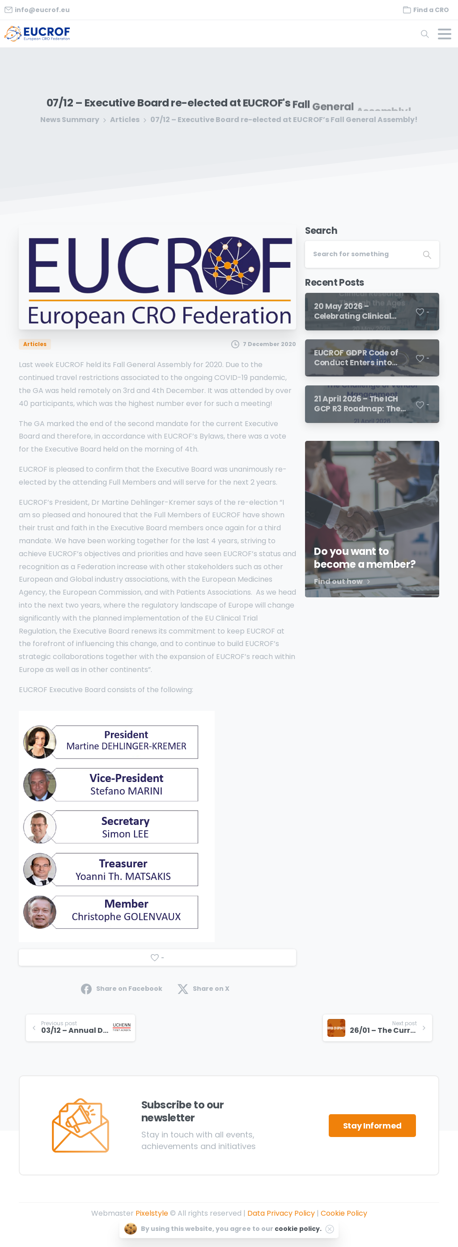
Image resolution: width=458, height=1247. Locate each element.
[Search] (360, 254)
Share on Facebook (121, 989)
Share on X (203, 989)
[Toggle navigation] (445, 34)
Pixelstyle (152, 1213)
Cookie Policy (344, 1213)
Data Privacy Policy (281, 1213)
